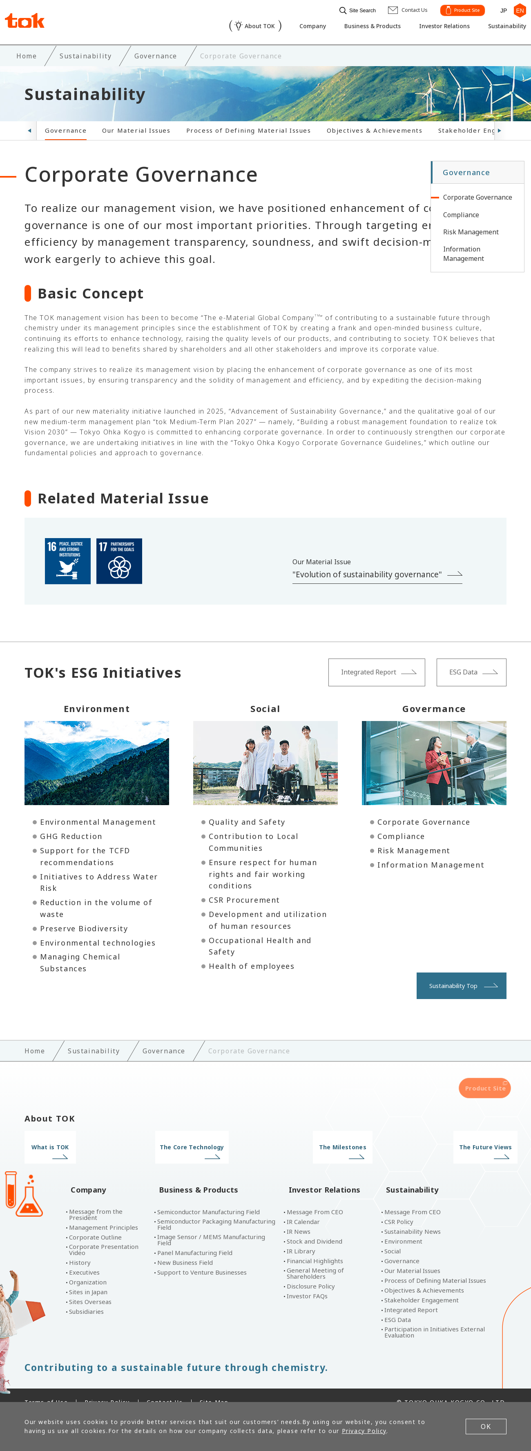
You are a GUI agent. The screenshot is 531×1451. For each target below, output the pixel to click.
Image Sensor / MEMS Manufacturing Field (211, 1226)
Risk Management (414, 849)
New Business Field (185, 1248)
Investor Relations (435, 26)
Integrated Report (411, 1296)
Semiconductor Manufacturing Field (208, 1198)
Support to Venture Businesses (202, 1258)
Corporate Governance (424, 820)
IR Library (301, 1237)
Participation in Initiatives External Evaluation (434, 1318)
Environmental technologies (98, 941)
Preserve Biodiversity (84, 927)
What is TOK (80, 1146)
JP (500, 9)
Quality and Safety (247, 820)
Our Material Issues (136, 129)
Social (392, 1237)
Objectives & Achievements (375, 129)
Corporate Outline (95, 1223)
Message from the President (96, 1200)
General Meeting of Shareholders (315, 1259)
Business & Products (358, 26)
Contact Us (165, 1388)
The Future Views (450, 1146)
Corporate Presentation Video (103, 1235)
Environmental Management (98, 820)
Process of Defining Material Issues (248, 129)
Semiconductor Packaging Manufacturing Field (216, 1210)
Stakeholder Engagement (482, 129)
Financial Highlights (315, 1247)
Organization (88, 1268)
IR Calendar (303, 1207)
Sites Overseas (90, 1287)
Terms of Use (46, 1388)
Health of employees (252, 964)
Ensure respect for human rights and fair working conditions (263, 872)
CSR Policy (398, 1207)
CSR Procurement (244, 898)
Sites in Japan (88, 1278)
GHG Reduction (71, 834)
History (80, 1248)
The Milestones (327, 1146)
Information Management (430, 863)
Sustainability (502, 26)
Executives (84, 1258)
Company (294, 26)
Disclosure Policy (311, 1272)
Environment (403, 1227)
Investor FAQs (307, 1282)
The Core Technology (204, 1146)
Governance (66, 129)
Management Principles (103, 1213)
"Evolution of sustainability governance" (367, 572)
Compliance (401, 834)
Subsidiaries (86, 1297)
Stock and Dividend (314, 1227)
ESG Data (397, 1305)
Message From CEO (315, 1198)
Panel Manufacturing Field (194, 1238)
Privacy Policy (107, 1388)
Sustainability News (412, 1217)
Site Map (214, 1388)
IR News (298, 1217)
